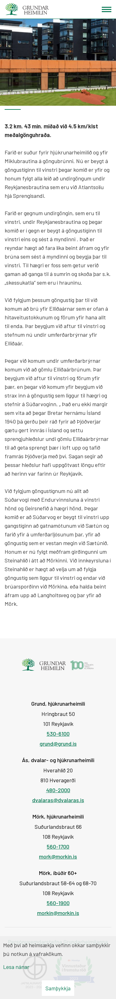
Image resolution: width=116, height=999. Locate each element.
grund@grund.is (58, 743)
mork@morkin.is (58, 856)
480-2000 (58, 790)
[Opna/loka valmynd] (106, 9)
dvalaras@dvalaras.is (58, 800)
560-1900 (58, 902)
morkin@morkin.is (58, 912)
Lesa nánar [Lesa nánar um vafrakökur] (16, 966)
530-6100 (58, 733)
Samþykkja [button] (58, 988)
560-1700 (58, 846)
